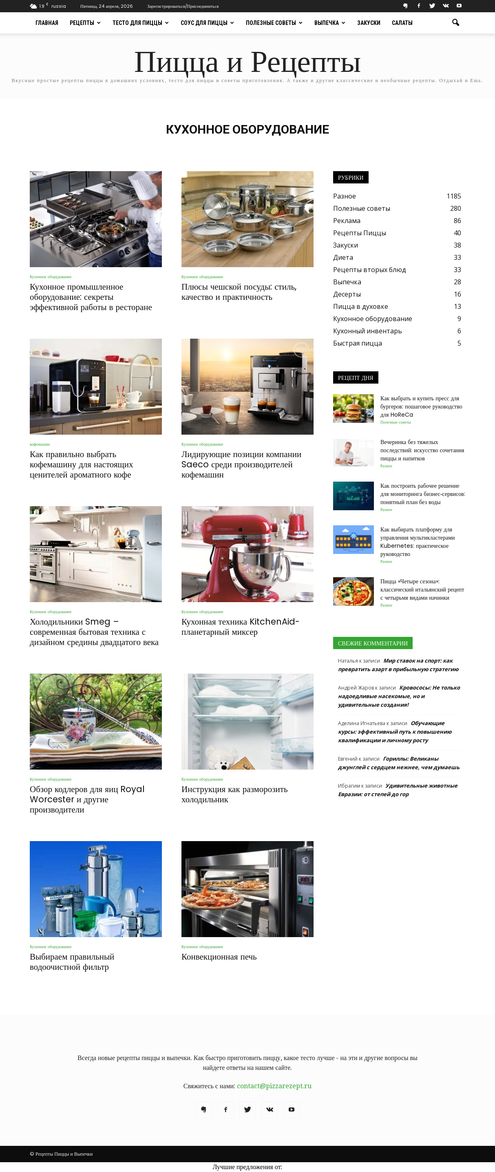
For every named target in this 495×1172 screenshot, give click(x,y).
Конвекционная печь (219, 956)
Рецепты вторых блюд (369, 269)
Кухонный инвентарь (367, 330)
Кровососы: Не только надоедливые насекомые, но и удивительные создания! (399, 696)
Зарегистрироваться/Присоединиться (183, 6)
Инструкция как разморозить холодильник (234, 794)
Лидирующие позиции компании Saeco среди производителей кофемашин (241, 464)
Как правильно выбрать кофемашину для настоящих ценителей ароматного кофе (81, 464)
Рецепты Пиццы (359, 232)
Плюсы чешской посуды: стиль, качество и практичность (238, 292)
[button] (455, 23)
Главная (46, 23)
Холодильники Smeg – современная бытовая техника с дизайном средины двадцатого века (94, 632)
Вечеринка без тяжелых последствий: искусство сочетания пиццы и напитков (422, 450)
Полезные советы (274, 23)
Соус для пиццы (207, 23)
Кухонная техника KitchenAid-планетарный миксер (240, 627)
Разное (344, 196)
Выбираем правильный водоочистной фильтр (72, 962)
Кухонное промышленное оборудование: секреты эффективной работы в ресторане (91, 297)
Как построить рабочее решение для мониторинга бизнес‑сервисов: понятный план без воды (422, 494)
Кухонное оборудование (50, 277)
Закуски (368, 23)
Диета (343, 257)
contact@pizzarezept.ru (274, 1086)
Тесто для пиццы (141, 23)
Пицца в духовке (360, 306)
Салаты (402, 23)
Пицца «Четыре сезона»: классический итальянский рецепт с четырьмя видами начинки (422, 589)
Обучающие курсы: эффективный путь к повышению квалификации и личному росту (394, 731)
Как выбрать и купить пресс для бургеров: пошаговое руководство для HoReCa (421, 406)
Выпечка (329, 23)
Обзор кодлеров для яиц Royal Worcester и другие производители (87, 799)
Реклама (346, 220)
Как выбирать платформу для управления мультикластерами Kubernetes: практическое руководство (417, 541)
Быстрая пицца (357, 343)
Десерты (347, 294)
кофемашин (40, 444)
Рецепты (85, 23)
